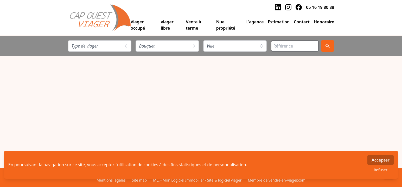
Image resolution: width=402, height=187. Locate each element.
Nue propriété (225, 25)
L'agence (255, 22)
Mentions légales (111, 180)
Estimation (279, 22)
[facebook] (299, 7)
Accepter (381, 160)
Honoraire (324, 22)
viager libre (167, 25)
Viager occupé (138, 25)
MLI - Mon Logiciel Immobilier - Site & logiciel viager (197, 180)
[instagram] (288, 7)
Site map (139, 180)
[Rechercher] (327, 46)
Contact (302, 22)
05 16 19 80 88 (320, 7)
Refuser (380, 169)
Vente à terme (193, 25)
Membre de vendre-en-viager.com (276, 180)
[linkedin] (278, 7)
